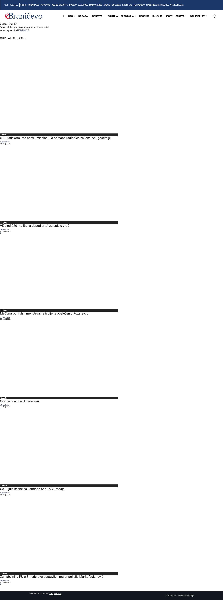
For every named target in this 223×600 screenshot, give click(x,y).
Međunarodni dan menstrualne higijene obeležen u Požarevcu (44, 313)
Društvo (4, 486)
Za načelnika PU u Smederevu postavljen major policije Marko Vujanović (51, 577)
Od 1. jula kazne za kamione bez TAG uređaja (32, 489)
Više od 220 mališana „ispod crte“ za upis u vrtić (34, 226)
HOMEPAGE (23, 30)
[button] (214, 16)
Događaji (4, 135)
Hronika (4, 573)
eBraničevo (4, 142)
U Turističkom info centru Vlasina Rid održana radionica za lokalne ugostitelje (55, 138)
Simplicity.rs (55, 593)
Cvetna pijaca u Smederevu (19, 401)
